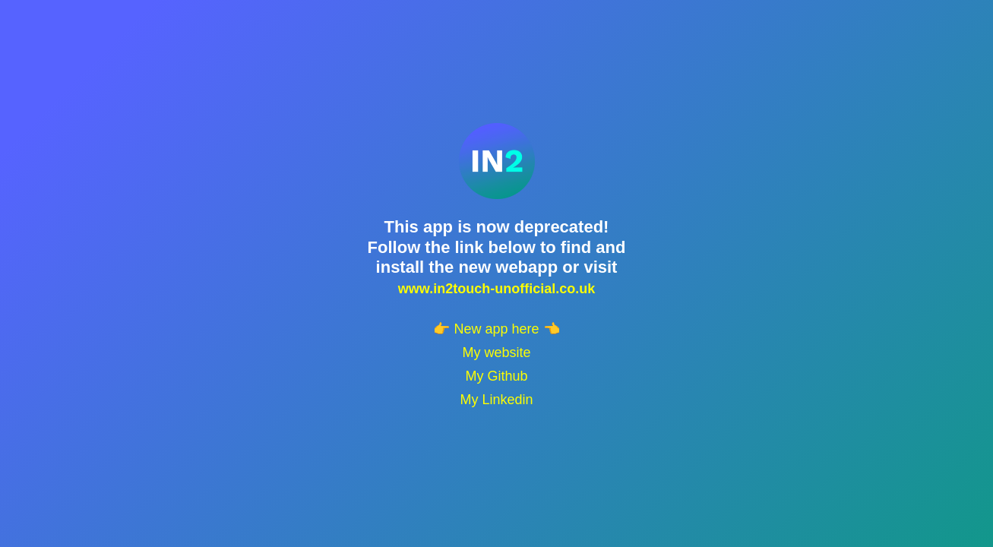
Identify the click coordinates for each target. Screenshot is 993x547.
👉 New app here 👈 (496, 329)
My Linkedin (496, 399)
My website (496, 352)
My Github (496, 376)
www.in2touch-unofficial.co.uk (496, 288)
